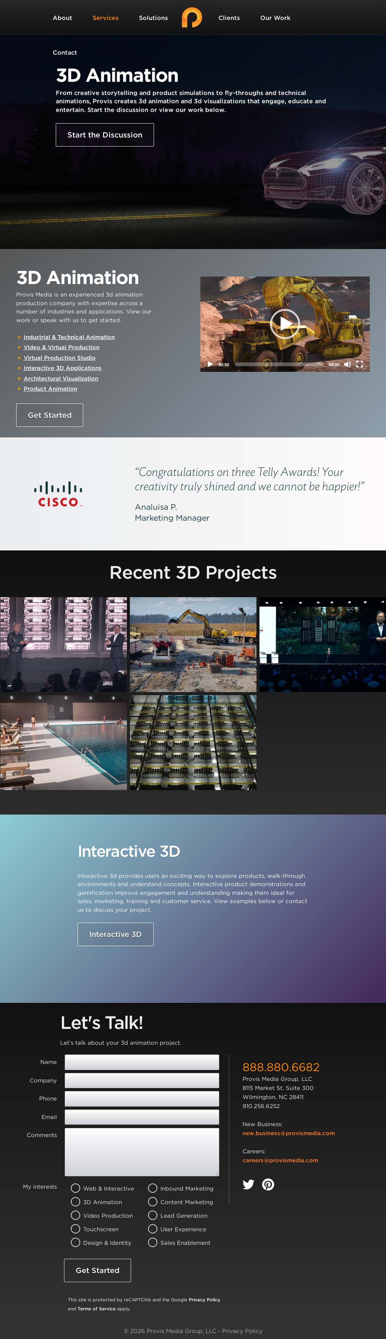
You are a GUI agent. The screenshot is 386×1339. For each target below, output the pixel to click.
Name (48, 1062)
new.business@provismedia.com (289, 1133)
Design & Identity (99, 1243)
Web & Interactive (99, 1188)
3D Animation (99, 1202)
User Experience (176, 1229)
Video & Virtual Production (61, 347)
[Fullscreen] (359, 364)
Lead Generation (176, 1215)
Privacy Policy (204, 1299)
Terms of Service (97, 1308)
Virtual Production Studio (60, 358)
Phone (48, 1098)
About (62, 17)
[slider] (279, 364)
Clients (229, 17)
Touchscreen (99, 1229)
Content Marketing (176, 1202)
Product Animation (50, 388)
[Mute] (347, 364)
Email (49, 1117)
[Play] (210, 364)
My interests (40, 1186)
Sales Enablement (176, 1243)
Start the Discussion (104, 134)
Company (43, 1080)
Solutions (153, 17)
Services (106, 17)
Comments (42, 1135)
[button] (285, 324)
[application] (285, 324)
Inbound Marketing (176, 1188)
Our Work (275, 17)
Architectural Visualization (61, 378)
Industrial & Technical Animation (69, 337)
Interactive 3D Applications (63, 368)
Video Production (99, 1215)
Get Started (50, 415)
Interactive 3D (115, 934)
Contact (65, 52)
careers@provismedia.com (280, 1160)
